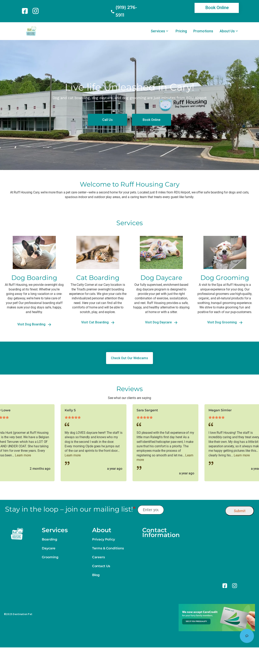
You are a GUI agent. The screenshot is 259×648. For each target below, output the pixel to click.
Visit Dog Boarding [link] (34, 324)
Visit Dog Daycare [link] (161, 322)
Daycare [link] (48, 548)
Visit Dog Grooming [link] (224, 322)
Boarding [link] (49, 539)
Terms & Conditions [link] (108, 548)
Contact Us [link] (101, 566)
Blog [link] (96, 575)
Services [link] (158, 31)
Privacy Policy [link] (103, 539)
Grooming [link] (50, 557)
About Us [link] (227, 31)
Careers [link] (98, 557)
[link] (25, 11)
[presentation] (194, 509)
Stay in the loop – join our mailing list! (70, 509)
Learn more (23, 455)
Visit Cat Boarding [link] (97, 322)
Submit (239, 511)
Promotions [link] (203, 31)
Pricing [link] (181, 31)
